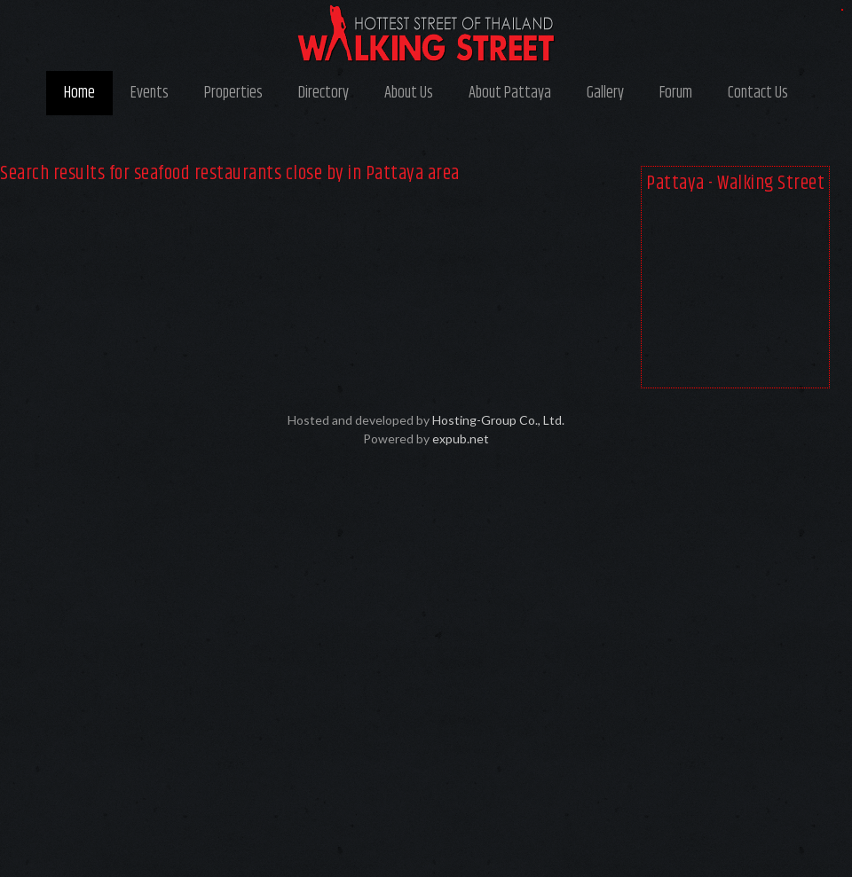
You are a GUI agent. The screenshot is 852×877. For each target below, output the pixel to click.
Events (149, 93)
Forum (675, 93)
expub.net (460, 438)
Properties (233, 93)
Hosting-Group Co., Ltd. (498, 419)
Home (79, 93)
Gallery (605, 93)
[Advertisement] (735, 294)
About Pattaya (510, 93)
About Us (408, 93)
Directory (323, 93)
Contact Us (758, 93)
